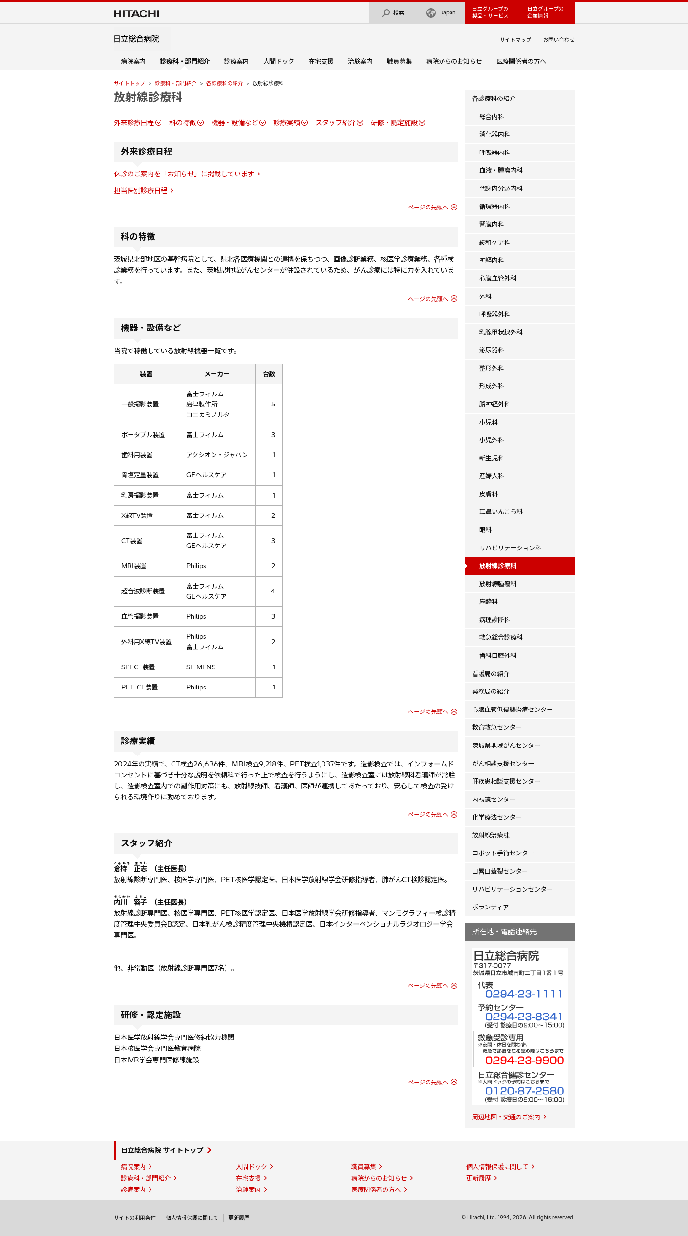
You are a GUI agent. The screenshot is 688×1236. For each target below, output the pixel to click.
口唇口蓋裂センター (500, 871)
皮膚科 (488, 494)
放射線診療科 (148, 97)
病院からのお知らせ (454, 61)
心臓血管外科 (497, 278)
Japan (441, 13)
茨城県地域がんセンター (506, 745)
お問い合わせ (559, 39)
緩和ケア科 (494, 242)
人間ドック (278, 61)
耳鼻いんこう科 (501, 511)
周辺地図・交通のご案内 (506, 1117)
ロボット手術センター (503, 853)
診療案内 (236, 61)
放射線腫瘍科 (497, 584)
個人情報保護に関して (497, 1166)
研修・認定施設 (394, 123)
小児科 (488, 422)
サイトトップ (129, 83)
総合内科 (491, 116)
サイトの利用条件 (135, 1217)
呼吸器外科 (494, 314)
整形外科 (491, 368)
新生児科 (491, 458)
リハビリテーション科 (510, 548)
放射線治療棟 (490, 835)
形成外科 (491, 386)
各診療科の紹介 (224, 83)
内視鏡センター (494, 799)
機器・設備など (234, 123)
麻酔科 (488, 601)
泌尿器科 (491, 350)
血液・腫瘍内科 (501, 170)
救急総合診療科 (501, 637)
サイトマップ (515, 39)
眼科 (485, 530)
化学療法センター (497, 817)
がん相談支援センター (503, 763)
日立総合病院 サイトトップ (162, 1150)
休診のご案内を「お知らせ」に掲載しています (184, 174)
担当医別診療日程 (140, 190)
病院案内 (133, 61)
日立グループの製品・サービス (490, 12)
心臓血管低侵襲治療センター (512, 709)
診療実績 (286, 123)
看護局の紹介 (490, 674)
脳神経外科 (494, 404)
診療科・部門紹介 (176, 83)
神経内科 (491, 260)
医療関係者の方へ (521, 61)
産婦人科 (491, 476)
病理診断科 (494, 619)
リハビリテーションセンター (512, 889)
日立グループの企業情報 (545, 12)
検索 (393, 13)
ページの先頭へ (428, 207)
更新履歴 (478, 1178)
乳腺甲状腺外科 (501, 332)
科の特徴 (182, 123)
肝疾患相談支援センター (506, 781)
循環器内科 (494, 206)
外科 (485, 296)
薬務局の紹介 (490, 691)
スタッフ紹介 (335, 123)
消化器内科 (494, 134)
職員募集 (399, 61)
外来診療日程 (134, 123)
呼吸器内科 (494, 152)
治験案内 (360, 61)
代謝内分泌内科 (501, 188)
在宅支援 (321, 61)
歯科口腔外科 (497, 655)
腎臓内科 (491, 224)
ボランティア (490, 907)
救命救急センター (497, 727)
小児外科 (491, 440)
